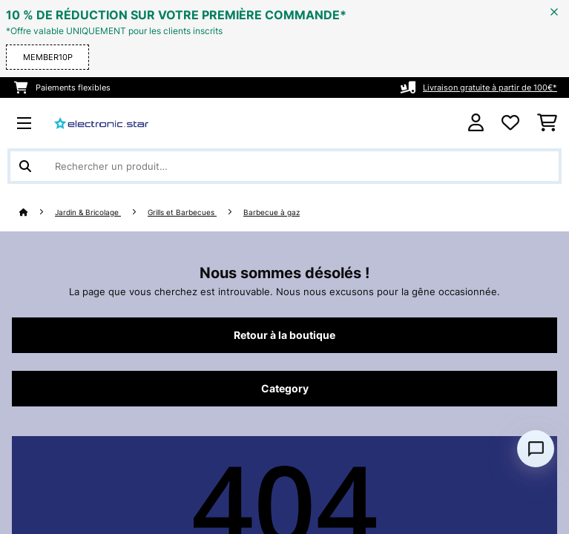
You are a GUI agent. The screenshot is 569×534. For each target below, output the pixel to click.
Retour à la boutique (284, 335)
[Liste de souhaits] (510, 123)
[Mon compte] (476, 123)
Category (285, 389)
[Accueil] (37, 212)
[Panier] (547, 123)
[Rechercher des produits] (284, 166)
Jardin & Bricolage (88, 212)
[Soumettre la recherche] (25, 166)
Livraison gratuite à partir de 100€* (490, 87)
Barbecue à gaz (271, 212)
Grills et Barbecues (182, 212)
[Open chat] (535, 448)
